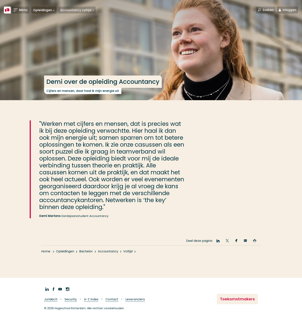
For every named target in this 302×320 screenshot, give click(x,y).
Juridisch (50, 299)
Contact (112, 299)
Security (71, 299)
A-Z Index (91, 299)
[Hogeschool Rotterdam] (7, 10)
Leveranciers (135, 299)
